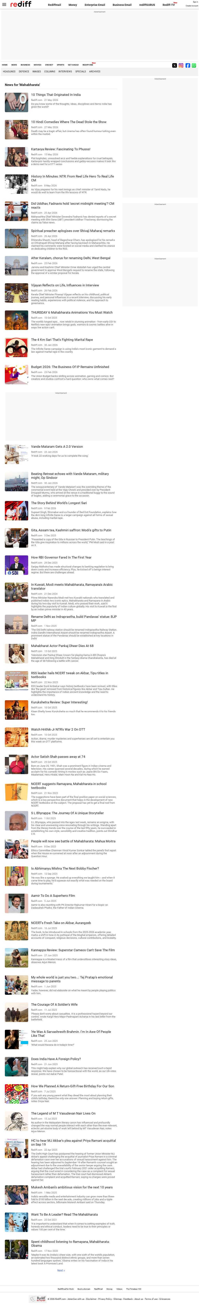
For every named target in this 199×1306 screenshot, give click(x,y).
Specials (80, 71)
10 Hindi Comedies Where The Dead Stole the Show (68, 122)
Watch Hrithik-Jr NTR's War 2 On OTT (58, 729)
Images (36, 71)
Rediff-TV (169, 4)
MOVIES (37, 65)
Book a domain (84, 1289)
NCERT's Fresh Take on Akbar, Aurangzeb (61, 923)
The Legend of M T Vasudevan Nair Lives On (63, 1113)
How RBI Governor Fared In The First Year (61, 557)
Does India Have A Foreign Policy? (56, 1059)
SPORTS (60, 65)
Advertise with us (76, 1299)
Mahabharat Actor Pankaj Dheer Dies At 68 (62, 646)
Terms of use (151, 1299)
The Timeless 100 (133, 1289)
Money (73, 4)
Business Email (122, 4)
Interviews (65, 71)
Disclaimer (91, 1299)
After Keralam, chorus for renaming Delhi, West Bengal (70, 258)
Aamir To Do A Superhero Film (53, 896)
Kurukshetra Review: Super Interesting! (59, 702)
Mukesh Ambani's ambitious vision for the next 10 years (72, 1187)
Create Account (192, 6)
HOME (5, 65)
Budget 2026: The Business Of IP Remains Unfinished (70, 367)
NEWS (14, 65)
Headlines (9, 71)
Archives (94, 71)
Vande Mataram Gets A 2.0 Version (57, 446)
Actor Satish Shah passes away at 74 (58, 757)
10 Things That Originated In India (56, 95)
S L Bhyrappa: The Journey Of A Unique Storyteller (67, 813)
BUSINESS (25, 65)
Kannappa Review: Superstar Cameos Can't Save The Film (73, 950)
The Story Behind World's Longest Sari (59, 503)
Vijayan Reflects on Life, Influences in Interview (65, 285)
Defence (24, 71)
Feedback (128, 1299)
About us (138, 1299)
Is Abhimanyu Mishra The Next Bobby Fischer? (65, 868)
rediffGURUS (147, 4)
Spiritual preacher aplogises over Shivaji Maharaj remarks (73, 231)
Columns (49, 71)
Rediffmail (54, 4)
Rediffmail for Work (66, 1289)
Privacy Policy (105, 1299)
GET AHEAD (73, 65)
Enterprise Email (95, 4)
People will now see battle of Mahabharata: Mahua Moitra (73, 841)
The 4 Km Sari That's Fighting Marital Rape (62, 340)
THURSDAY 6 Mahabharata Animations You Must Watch (72, 312)
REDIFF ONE (88, 65)
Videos (119, 1289)
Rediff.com (60, 1299)
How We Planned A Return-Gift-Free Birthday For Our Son (72, 1086)
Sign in (195, 2)
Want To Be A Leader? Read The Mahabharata (64, 1214)
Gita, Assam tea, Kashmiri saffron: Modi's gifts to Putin (71, 530)
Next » (61, 1270)
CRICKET (49, 65)
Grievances (164, 1299)
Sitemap (117, 1299)
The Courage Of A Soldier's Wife (54, 1004)
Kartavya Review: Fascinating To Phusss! (60, 149)
